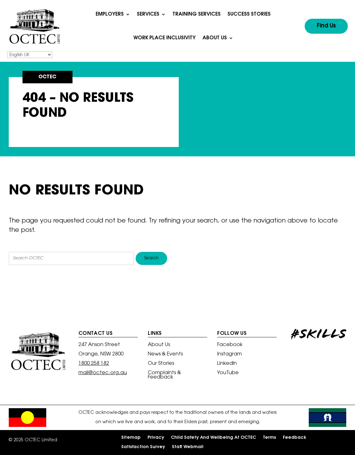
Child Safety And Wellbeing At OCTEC (213, 438)
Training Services (196, 14)
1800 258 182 (93, 363)
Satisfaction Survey (143, 447)
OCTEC (47, 77)
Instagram (229, 354)
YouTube (228, 373)
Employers (110, 14)
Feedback (294, 438)
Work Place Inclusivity (164, 38)
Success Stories (249, 14)
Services (148, 14)
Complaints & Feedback (164, 375)
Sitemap (131, 438)
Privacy (156, 438)
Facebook (229, 345)
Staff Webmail (187, 447)
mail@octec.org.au (102, 372)
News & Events (165, 354)
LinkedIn (227, 363)
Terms (269, 438)
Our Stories (161, 363)
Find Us (326, 26)
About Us (214, 38)
